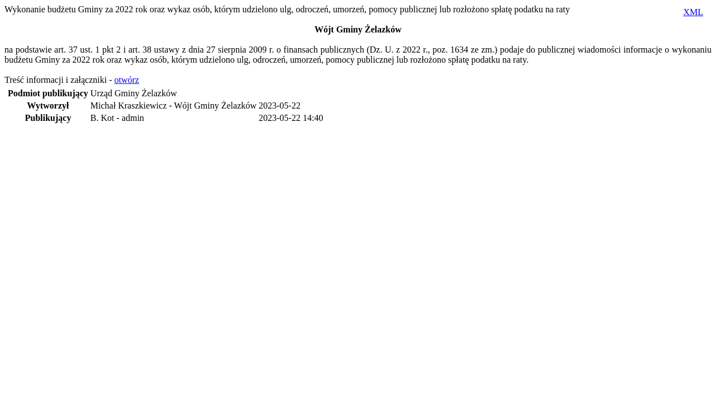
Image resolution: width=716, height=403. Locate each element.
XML (693, 12)
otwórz (126, 80)
